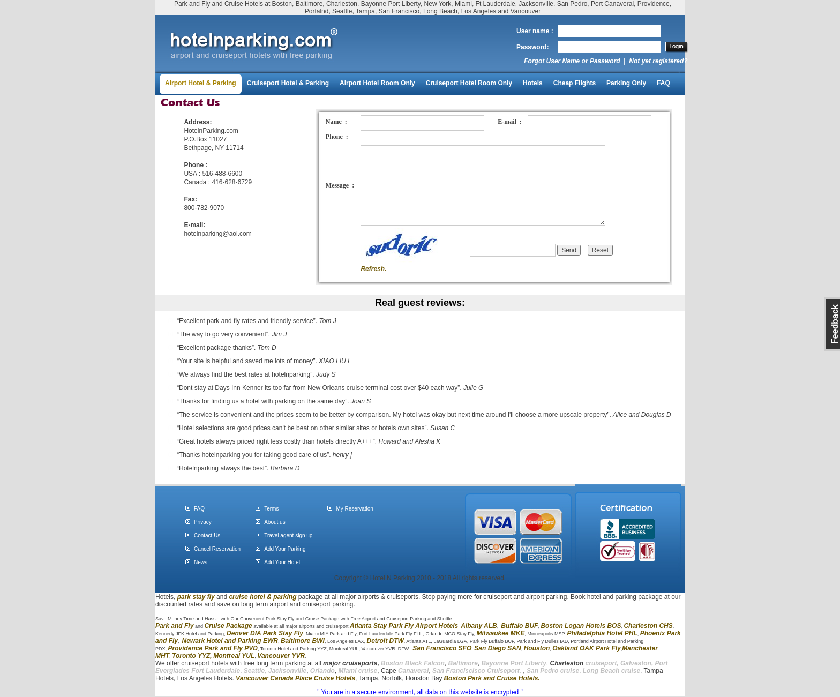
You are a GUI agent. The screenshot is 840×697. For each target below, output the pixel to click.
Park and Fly (174, 625)
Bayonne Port (502, 663)
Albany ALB (479, 625)
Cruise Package (228, 625)
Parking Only (626, 83)
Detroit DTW (385, 640)
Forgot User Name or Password (572, 61)
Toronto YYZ (191, 655)
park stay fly (196, 597)
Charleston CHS (648, 625)
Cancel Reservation (217, 549)
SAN (513, 648)
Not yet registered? (658, 61)
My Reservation (354, 509)
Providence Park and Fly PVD (213, 648)
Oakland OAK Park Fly (586, 648)
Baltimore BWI (303, 640)
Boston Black (402, 663)
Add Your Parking (284, 549)
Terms (271, 509)
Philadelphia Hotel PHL (602, 633)
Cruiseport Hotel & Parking (288, 83)
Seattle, (255, 670)
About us (274, 522)
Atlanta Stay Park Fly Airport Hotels (404, 625)
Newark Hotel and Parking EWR (230, 640)
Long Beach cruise (611, 670)
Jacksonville (287, 670)
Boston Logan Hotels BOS (581, 625)
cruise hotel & (251, 597)
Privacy (203, 522)
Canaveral (412, 670)
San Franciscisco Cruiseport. (477, 670)
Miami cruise (358, 670)
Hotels (533, 83)
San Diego (490, 648)
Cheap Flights (574, 83)
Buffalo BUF (519, 625)
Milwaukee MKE (500, 633)
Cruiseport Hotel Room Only (469, 83)
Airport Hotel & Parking (200, 83)
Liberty (534, 663)
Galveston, (636, 663)
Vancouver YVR (281, 655)
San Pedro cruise (553, 670)
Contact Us (207, 535)
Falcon (434, 663)
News (200, 562)
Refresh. (373, 269)
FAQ (663, 83)
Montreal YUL (233, 655)
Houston (537, 648)
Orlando (322, 670)
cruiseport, (584, 663)
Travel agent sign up (288, 535)
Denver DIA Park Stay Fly (265, 633)
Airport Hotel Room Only (377, 83)
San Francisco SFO (441, 648)
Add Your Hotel (282, 562)
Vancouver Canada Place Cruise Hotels (295, 678)
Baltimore (462, 663)
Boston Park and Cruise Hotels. (491, 678)
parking (284, 597)
